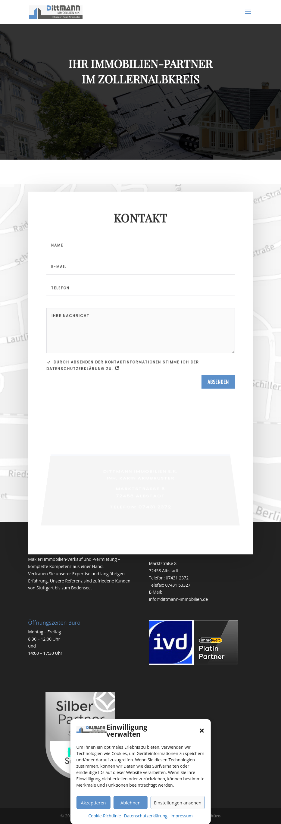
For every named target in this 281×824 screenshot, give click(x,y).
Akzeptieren (93, 803)
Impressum (181, 816)
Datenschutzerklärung (145, 816)
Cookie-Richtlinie (104, 816)
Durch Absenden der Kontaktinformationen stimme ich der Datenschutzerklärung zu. (122, 387)
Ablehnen (130, 803)
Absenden (218, 404)
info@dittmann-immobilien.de (178, 599)
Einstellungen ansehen (177, 803)
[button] (202, 731)
